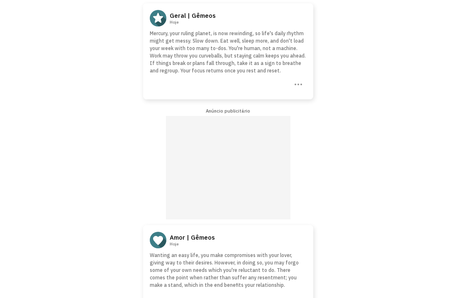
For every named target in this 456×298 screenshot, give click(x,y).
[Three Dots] (297, 83)
